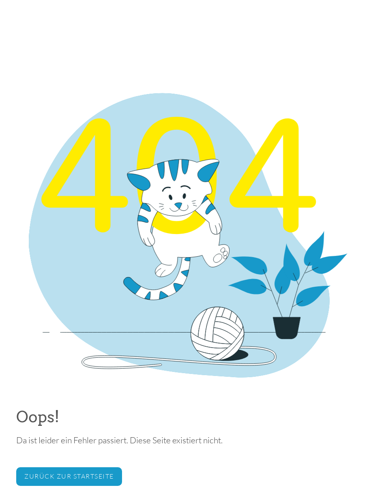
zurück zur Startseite (69, 476)
